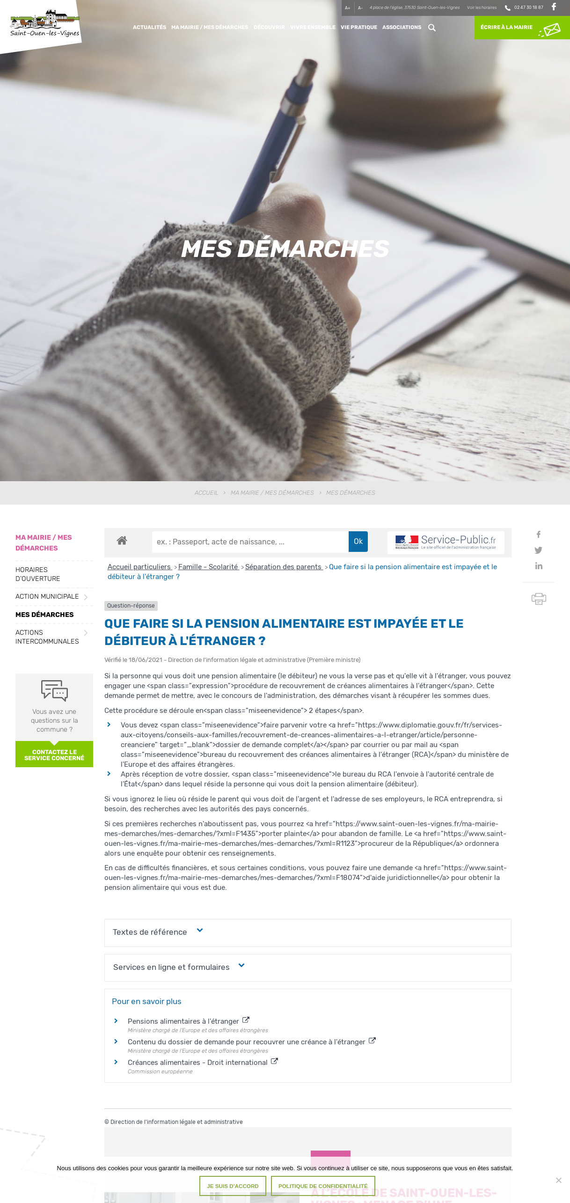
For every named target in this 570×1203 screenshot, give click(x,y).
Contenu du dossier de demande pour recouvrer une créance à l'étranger (252, 1042)
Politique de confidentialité (323, 1186)
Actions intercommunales (47, 637)
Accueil (207, 492)
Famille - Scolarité (209, 567)
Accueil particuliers (140, 567)
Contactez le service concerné (54, 755)
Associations (401, 27)
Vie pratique (359, 27)
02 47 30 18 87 (528, 7)
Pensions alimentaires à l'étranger (188, 1021)
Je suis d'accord (233, 1186)
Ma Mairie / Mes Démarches (209, 27)
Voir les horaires (482, 7)
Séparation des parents (284, 567)
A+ (348, 8)
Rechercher (432, 27)
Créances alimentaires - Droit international (203, 1062)
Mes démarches (44, 615)
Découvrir (269, 27)
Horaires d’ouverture (37, 574)
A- (360, 8)
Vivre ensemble (313, 27)
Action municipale (47, 597)
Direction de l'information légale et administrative (176, 1122)
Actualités (149, 27)
